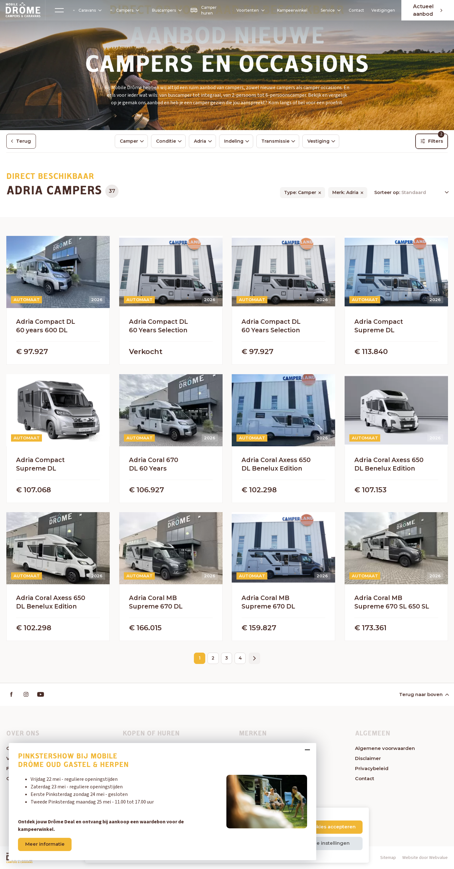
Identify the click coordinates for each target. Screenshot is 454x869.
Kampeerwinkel (290, 10)
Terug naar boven (423, 695)
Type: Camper (300, 193)
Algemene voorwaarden (385, 749)
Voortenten (246, 10)
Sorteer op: (387, 193)
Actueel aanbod (427, 10)
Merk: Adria (345, 193)
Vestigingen (381, 10)
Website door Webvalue (425, 858)
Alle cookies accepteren (326, 827)
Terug (21, 141)
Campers (124, 10)
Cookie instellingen (326, 843)
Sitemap (388, 858)
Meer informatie (46, 843)
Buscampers (165, 10)
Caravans (87, 10)
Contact (355, 10)
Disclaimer (368, 759)
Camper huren (202, 10)
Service (328, 10)
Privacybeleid (371, 769)
